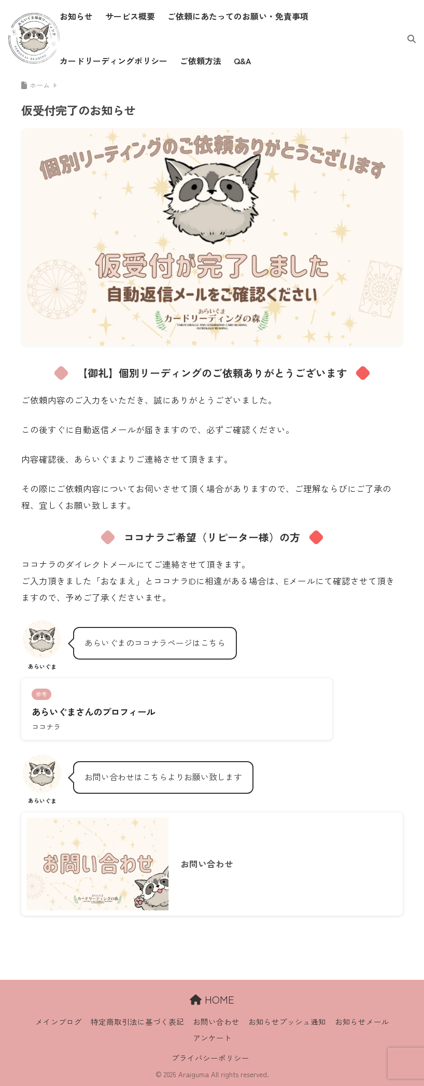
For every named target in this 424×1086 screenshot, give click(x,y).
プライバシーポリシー (210, 1057)
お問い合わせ (216, 1021)
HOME (212, 999)
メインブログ (58, 1021)
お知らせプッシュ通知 (287, 1021)
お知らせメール (362, 1021)
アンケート (212, 1037)
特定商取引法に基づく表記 (137, 1021)
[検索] (406, 38)
